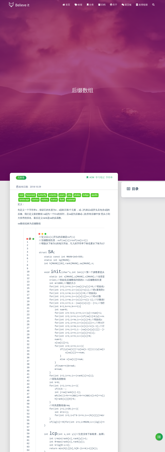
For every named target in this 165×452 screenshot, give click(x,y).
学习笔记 (100, 177)
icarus (54, 199)
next (21, 195)
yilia (69, 195)
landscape (24, 199)
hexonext (30, 195)
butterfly (42, 195)
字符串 (109, 177)
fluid (62, 199)
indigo (86, 195)
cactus (35, 199)
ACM (92, 177)
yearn (62, 195)
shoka (77, 195)
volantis (53, 195)
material (71, 199)
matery (44, 199)
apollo (95, 195)
